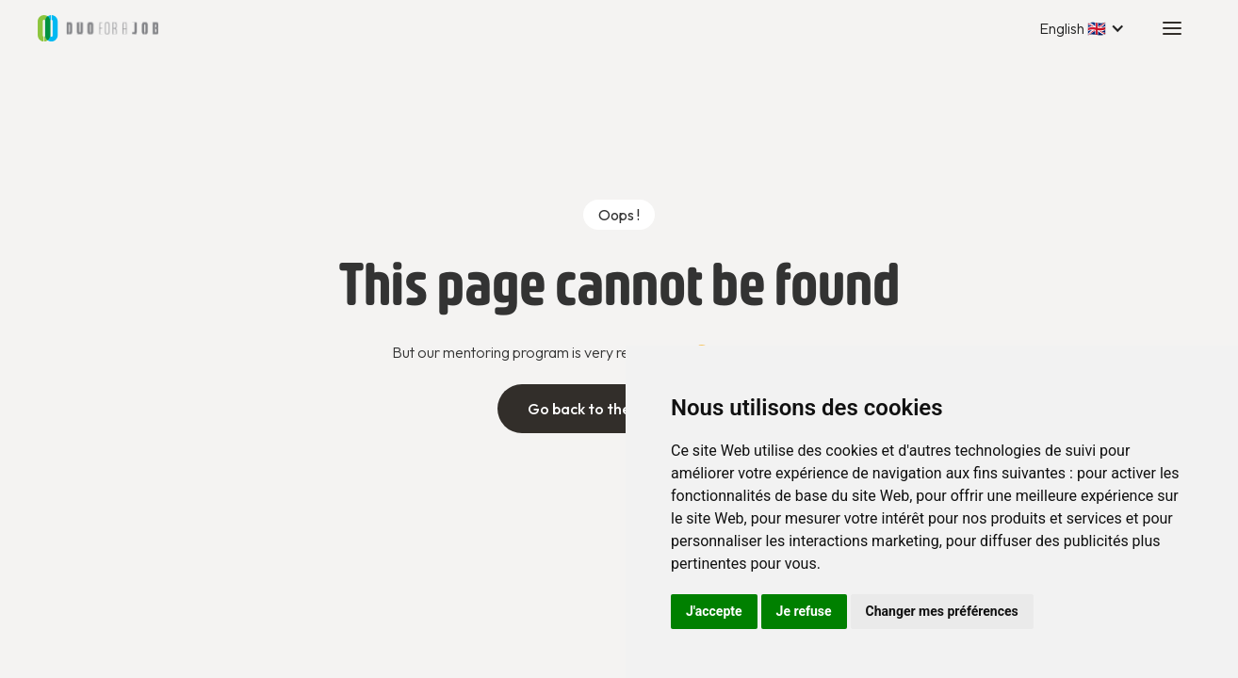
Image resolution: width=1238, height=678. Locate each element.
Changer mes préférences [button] (942, 611)
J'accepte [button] (714, 611)
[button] (1082, 28)
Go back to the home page (619, 408)
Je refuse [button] (804, 611)
